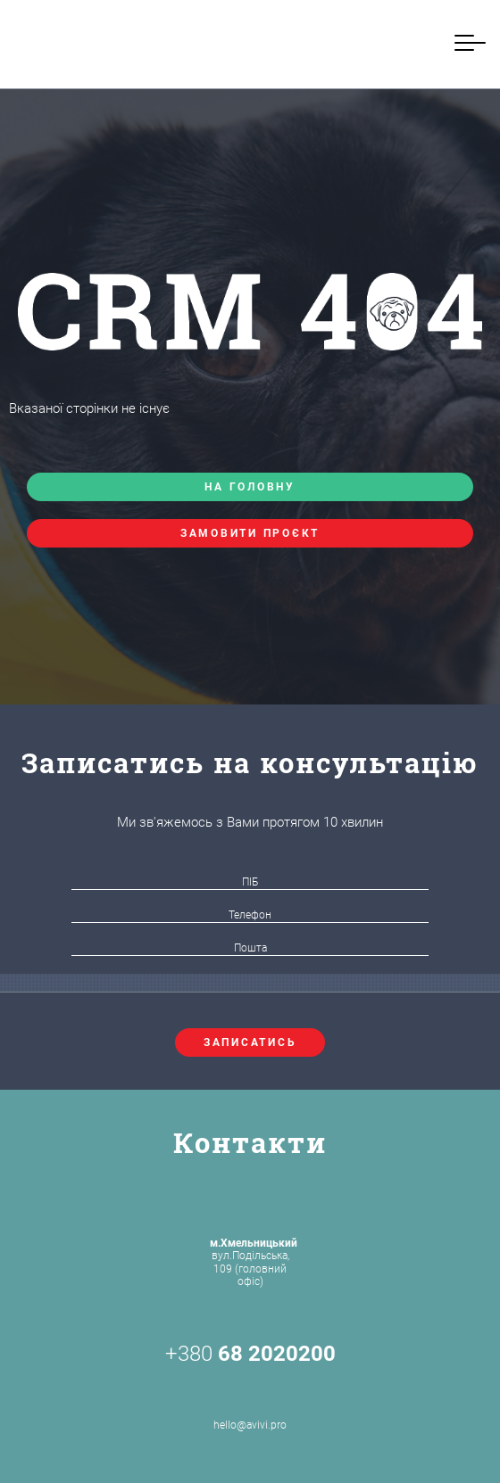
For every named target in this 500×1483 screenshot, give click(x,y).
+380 (250, 1353)
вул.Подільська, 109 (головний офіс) (253, 1262)
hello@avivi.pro (250, 1404)
